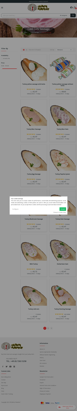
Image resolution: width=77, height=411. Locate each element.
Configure (15, 209)
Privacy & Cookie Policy (59, 212)
